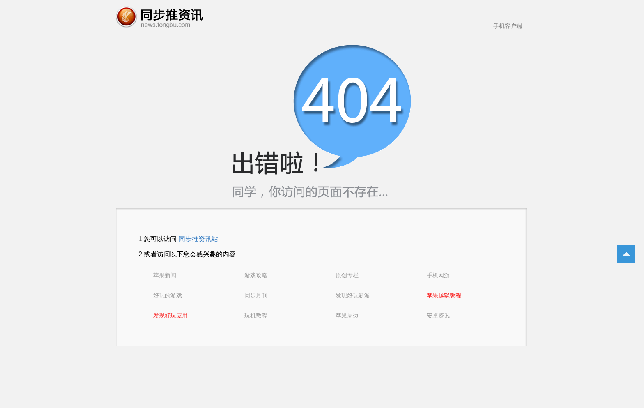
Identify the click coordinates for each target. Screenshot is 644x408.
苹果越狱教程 (444, 295)
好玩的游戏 (167, 295)
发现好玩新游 (353, 295)
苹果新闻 (164, 275)
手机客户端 (507, 26)
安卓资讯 (438, 315)
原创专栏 (347, 275)
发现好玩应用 (170, 315)
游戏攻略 (255, 275)
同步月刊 (255, 295)
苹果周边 (347, 315)
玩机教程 (255, 315)
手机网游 (438, 275)
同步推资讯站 (198, 238)
